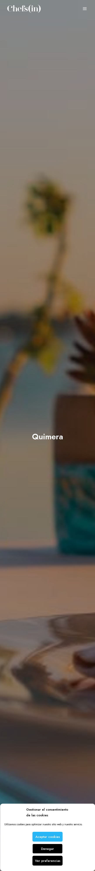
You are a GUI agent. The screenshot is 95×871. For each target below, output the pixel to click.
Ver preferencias (47, 860)
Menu (85, 9)
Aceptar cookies (47, 836)
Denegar (47, 848)
